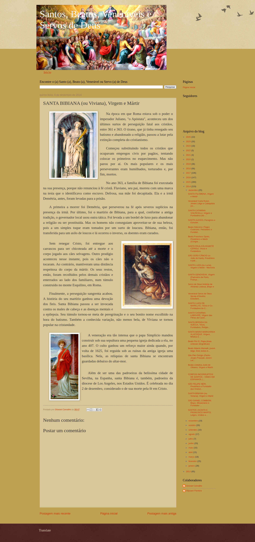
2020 (188, 159)
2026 (188, 137)
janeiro (191, 466)
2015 (188, 182)
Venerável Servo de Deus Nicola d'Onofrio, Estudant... (200, 296)
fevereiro (192, 461)
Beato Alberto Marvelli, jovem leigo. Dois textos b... (201, 349)
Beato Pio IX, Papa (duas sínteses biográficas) (200, 342)
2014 (188, 186)
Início (47, 72)
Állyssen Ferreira (194, 490)
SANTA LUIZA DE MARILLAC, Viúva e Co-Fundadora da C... (200, 305)
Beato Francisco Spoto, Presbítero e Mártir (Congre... (199, 239)
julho (191, 439)
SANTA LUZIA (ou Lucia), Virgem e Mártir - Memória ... (201, 267)
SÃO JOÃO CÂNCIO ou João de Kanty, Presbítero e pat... (201, 258)
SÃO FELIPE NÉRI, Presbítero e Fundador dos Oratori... (199, 386)
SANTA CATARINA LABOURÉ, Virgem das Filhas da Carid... (200, 315)
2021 (188, 155)
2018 (188, 168)
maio (191, 447)
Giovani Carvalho (194, 486)
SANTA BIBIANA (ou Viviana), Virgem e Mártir (200, 394)
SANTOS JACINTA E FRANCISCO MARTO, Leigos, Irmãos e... (199, 412)
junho (191, 443)
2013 (188, 471)
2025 (188, 141)
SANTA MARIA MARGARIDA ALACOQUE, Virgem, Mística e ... (201, 334)
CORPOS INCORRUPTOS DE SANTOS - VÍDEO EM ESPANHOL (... (201, 377)
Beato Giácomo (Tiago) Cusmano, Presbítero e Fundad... (200, 229)
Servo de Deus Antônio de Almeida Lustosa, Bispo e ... (201, 286)
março (191, 457)
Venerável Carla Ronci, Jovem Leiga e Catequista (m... (201, 203)
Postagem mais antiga (161, 513)
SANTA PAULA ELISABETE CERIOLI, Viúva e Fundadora (201, 248)
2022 (188, 150)
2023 (188, 146)
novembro (193, 420)
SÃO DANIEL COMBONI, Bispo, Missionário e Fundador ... (200, 403)
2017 (188, 173)
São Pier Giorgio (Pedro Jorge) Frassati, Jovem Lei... (200, 358)
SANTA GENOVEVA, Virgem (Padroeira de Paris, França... (201, 277)
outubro (192, 425)
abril (190, 452)
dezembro (193, 190)
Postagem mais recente (55, 513)
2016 (188, 177)
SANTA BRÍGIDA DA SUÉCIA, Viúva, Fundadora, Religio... (199, 325)
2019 (188, 164)
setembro (193, 430)
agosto (191, 434)
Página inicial (108, 513)
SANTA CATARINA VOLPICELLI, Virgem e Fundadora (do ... (200, 213)
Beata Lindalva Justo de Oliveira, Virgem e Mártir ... (200, 367)
